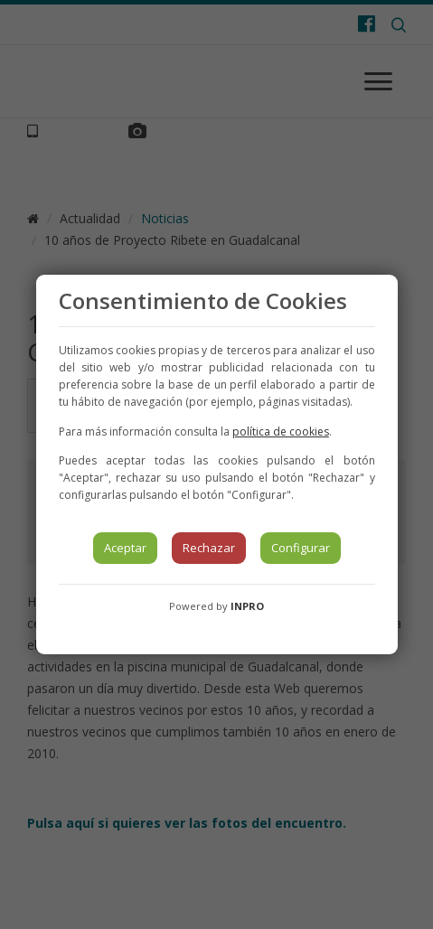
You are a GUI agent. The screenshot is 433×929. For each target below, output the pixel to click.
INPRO (247, 606)
